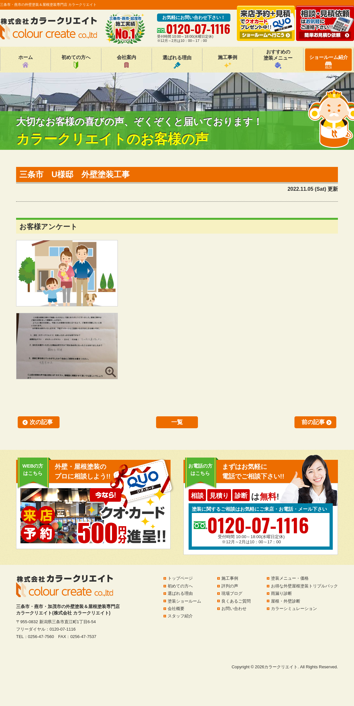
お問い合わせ (234, 608)
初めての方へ (75, 61)
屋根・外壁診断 (285, 601)
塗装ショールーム (184, 601)
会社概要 (176, 608)
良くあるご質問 (236, 601)
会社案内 (126, 61)
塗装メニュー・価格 (290, 578)
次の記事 (41, 422)
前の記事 (313, 422)
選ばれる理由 (177, 62)
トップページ (180, 578)
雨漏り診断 (281, 593)
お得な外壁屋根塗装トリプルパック (304, 586)
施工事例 (227, 61)
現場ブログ (231, 593)
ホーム (25, 61)
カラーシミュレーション (294, 608)
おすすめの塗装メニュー (278, 59)
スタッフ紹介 (180, 616)
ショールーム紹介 (328, 61)
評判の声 (229, 586)
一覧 (177, 422)
